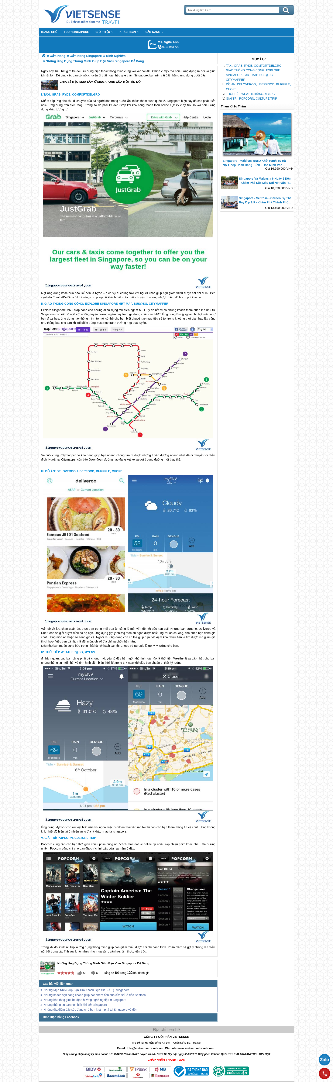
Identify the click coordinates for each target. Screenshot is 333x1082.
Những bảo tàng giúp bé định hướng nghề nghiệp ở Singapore (85, 1000)
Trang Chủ (92, 14)
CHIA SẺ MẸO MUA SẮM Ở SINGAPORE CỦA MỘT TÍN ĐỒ (90, 85)
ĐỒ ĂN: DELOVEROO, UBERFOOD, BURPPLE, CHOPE (258, 87)
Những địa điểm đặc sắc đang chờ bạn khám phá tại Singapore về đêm (91, 1009)
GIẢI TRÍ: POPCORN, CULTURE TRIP (251, 98)
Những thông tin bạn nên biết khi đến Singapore (75, 1004)
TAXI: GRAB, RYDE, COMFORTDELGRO (253, 65)
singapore (120, 831)
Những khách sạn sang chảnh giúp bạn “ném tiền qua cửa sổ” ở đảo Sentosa (95, 995)
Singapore (141, 75)
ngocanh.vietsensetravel (159, 47)
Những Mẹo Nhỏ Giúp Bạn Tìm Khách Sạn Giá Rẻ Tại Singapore (87, 990)
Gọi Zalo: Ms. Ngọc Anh (152, 44)
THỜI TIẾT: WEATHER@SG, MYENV (250, 94)
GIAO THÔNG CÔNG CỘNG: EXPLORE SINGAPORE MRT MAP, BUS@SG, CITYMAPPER (253, 75)
